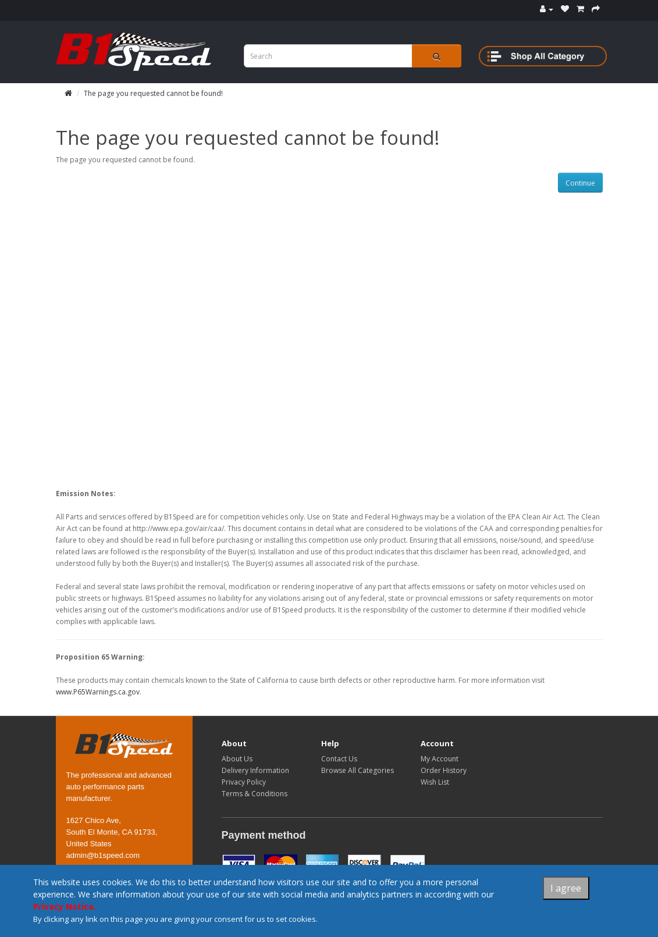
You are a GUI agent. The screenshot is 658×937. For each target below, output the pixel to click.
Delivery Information (255, 770)
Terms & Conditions (254, 794)
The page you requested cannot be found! (153, 93)
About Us (237, 759)
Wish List (435, 782)
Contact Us (339, 759)
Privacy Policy (244, 782)
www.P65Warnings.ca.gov (98, 692)
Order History (444, 770)
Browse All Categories (357, 770)
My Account (439, 759)
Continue (580, 183)
